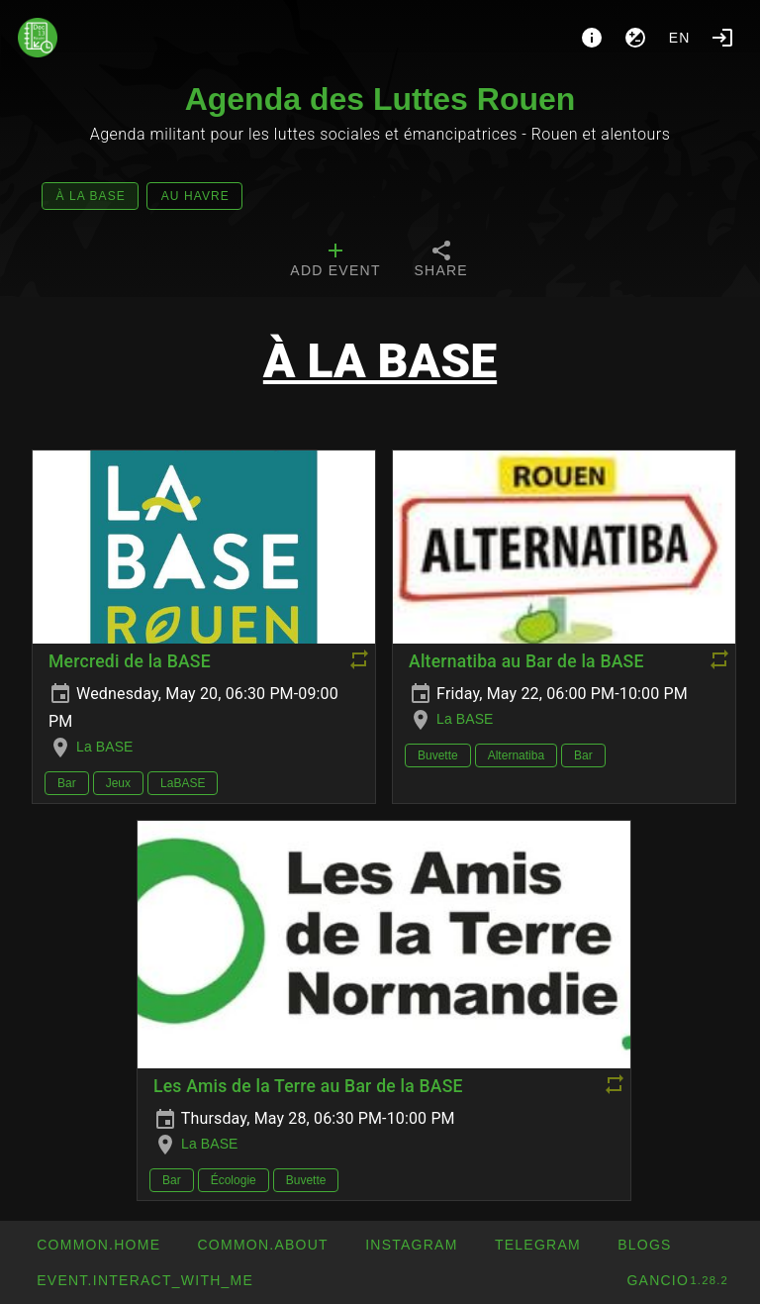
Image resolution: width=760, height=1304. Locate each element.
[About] (592, 37)
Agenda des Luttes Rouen (380, 99)
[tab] (335, 261)
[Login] (722, 37)
